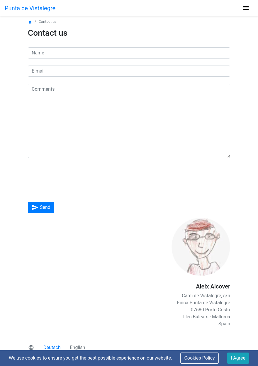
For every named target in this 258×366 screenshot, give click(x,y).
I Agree (238, 358)
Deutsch (51, 347)
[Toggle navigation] (246, 8)
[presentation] (72, 183)
